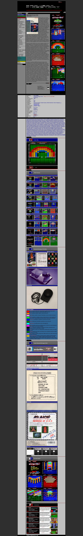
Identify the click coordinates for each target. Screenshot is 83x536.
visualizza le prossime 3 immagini (32, 368)
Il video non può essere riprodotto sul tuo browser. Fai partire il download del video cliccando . (42, 153)
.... (60, 102)
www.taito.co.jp (36, 104)
